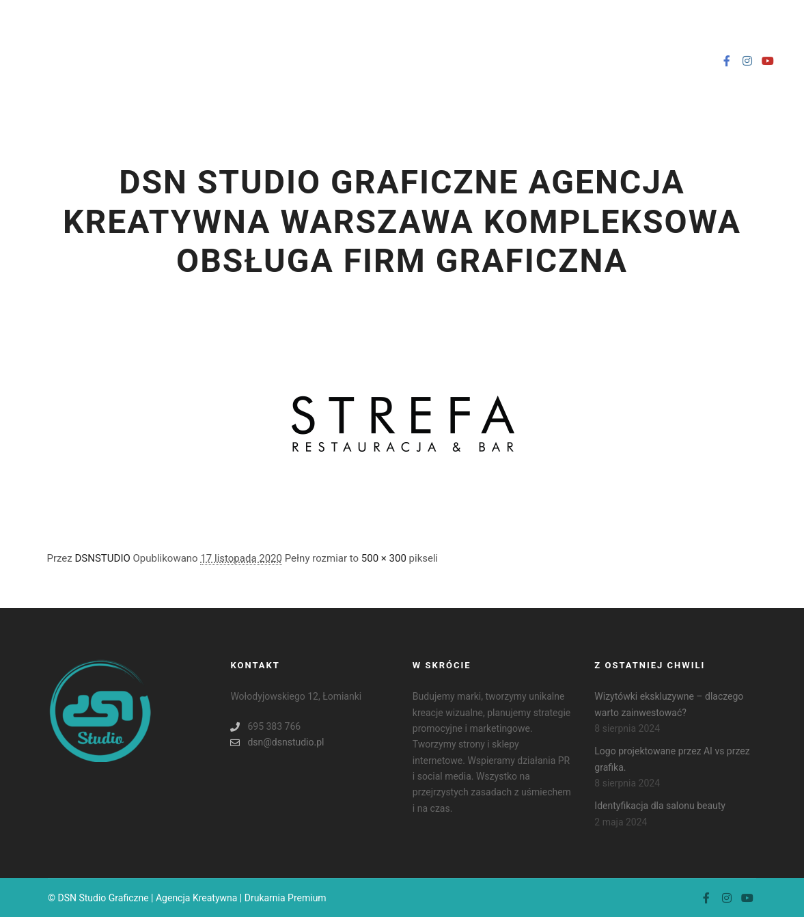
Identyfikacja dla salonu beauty (659, 805)
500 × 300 (383, 558)
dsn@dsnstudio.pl (277, 742)
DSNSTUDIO (102, 558)
